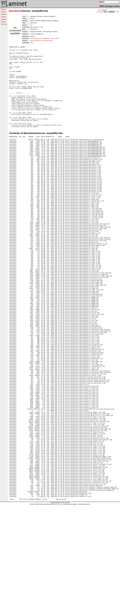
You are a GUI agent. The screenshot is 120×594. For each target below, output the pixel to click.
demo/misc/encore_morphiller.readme (41, 40)
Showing (99, 12)
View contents (55, 38)
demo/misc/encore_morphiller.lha (40, 38)
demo (12, 10)
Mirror (100, 10)
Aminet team (58, 593)
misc (19, 10)
